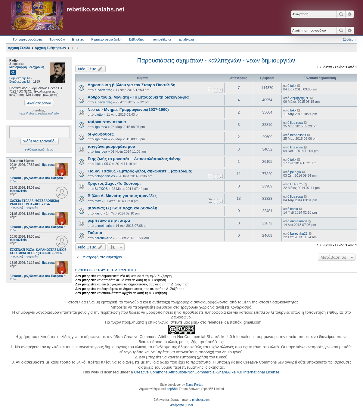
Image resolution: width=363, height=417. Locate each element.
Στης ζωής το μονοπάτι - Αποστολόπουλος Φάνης (134, 159)
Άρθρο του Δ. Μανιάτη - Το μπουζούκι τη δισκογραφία (138, 97)
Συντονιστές (103, 90)
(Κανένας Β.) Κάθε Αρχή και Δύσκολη (122, 208)
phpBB (171, 389)
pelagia (295, 172)
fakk (293, 85)
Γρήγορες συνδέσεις (27, 39)
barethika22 (103, 238)
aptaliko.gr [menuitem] (186, 39)
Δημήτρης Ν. (299, 98)
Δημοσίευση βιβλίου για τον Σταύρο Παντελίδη (131, 85)
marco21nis (18, 191)
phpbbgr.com (200, 399)
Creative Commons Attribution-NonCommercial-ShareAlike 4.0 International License (206, 372)
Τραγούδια (57, 39)
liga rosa (48, 164)
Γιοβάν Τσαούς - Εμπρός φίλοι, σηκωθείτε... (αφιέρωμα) (140, 171)
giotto (99, 114)
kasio (98, 213)
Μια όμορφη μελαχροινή (26, 67)
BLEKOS (101, 188)
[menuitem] (177, 405)
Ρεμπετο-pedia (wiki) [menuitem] (106, 39)
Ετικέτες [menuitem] (78, 39)
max (98, 201)
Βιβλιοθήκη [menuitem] (137, 39)
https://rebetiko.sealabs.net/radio (39, 113)
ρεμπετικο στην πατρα (109, 220)
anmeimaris (103, 225)
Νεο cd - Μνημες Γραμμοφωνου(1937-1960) (128, 109)
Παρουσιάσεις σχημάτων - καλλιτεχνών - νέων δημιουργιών (216, 60)
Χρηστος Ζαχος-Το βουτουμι (114, 183)
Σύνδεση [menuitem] (349, 39)
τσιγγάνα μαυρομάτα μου (111, 146)
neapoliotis (298, 135)
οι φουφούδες (101, 134)
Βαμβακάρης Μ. (19, 78)
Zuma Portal (194, 384)
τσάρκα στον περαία (107, 122)
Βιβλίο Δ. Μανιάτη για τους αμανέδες (122, 195)
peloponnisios (105, 176)
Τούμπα (95, 232)
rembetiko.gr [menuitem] (162, 39)
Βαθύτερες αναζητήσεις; (39, 149)
